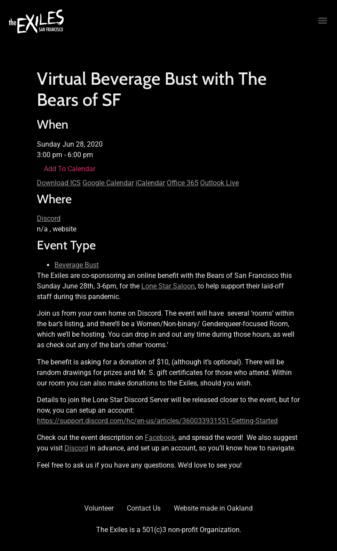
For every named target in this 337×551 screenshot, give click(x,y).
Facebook (160, 437)
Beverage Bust (76, 265)
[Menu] (322, 20)
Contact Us (144, 508)
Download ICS (59, 183)
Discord (49, 218)
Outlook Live (219, 183)
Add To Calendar (69, 169)
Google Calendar (108, 183)
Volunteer (99, 508)
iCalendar (150, 183)
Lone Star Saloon (168, 286)
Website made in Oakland (213, 508)
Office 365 (182, 183)
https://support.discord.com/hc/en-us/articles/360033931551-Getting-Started (157, 421)
